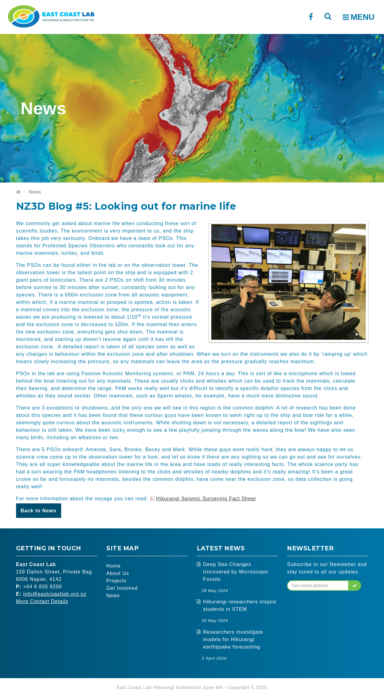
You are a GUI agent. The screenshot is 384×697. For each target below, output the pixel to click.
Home (113, 566)
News (35, 192)
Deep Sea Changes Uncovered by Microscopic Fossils (235, 572)
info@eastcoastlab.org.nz (55, 594)
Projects (116, 580)
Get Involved (122, 588)
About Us (117, 573)
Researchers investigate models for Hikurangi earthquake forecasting (233, 639)
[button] (354, 585)
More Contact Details (42, 601)
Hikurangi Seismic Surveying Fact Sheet (206, 498)
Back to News (39, 510)
